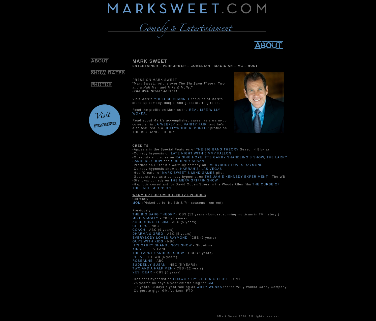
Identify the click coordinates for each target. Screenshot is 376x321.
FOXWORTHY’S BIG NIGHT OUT (201, 279)
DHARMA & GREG (147, 233)
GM (210, 283)
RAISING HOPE (189, 157)
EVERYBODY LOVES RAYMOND (235, 165)
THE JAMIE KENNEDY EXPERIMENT (236, 176)
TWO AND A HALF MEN (152, 268)
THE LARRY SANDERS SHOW (158, 253)
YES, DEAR (142, 272)
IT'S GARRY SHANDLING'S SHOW (234, 157)
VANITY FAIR (195, 124)
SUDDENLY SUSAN (187, 161)
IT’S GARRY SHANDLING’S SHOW (162, 245)
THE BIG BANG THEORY (217, 149)
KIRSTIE (139, 249)
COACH (138, 230)
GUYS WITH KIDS (147, 241)
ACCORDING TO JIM (150, 222)
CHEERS (140, 226)
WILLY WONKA (209, 287)
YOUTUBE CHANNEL (172, 99)
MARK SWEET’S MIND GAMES (188, 173)
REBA (137, 257)
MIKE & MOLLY (145, 218)
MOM (136, 202)
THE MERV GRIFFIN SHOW (194, 180)
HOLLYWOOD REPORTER (187, 128)
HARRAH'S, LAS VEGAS (201, 169)
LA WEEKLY (165, 124)
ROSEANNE (142, 261)
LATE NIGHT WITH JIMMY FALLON (201, 153)
